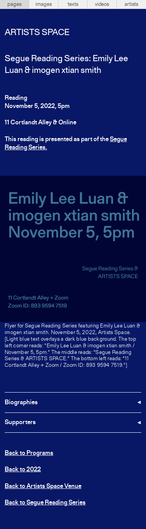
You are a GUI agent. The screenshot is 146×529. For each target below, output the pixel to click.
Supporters (20, 422)
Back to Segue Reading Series (45, 503)
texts (73, 4)
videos (102, 4)
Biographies (21, 403)
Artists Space (37, 32)
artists (131, 4)
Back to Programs (29, 453)
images (43, 4)
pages (14, 4)
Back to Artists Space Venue (43, 486)
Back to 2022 (23, 470)
